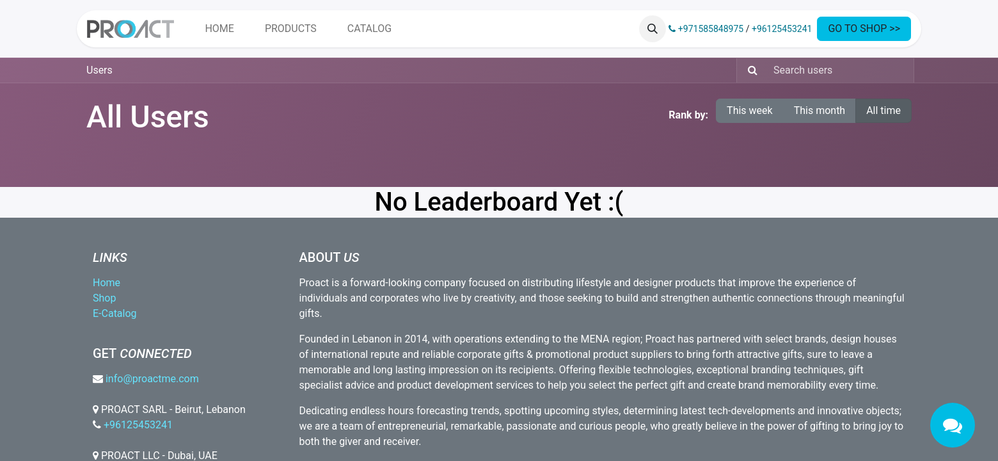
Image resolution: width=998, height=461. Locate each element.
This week (750, 110)
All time (883, 110)
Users (99, 70)
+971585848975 (706, 29)
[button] (652, 28)
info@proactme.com (152, 379)
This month (820, 110)
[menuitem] (219, 29)
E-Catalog (115, 313)
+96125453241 (782, 29)
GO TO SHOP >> (864, 28)
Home (106, 283)
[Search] (749, 70)
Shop (104, 298)
